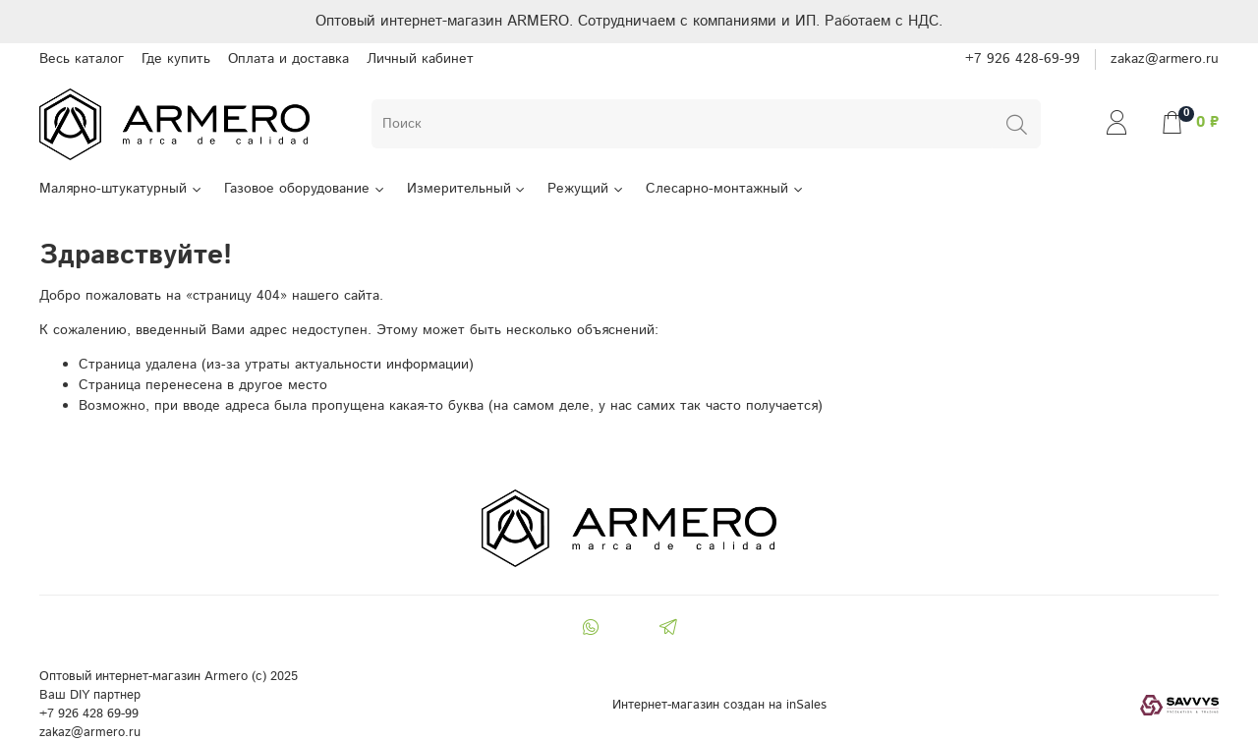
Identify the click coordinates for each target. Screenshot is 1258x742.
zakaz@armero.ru (1165, 59)
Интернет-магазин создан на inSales (719, 704)
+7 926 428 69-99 (89, 713)
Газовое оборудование (305, 189)
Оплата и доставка (288, 59)
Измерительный (467, 189)
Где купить (176, 59)
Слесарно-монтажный (725, 189)
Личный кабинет (420, 59)
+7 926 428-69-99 (1022, 59)
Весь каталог (81, 59)
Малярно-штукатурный (121, 189)
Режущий (586, 189)
